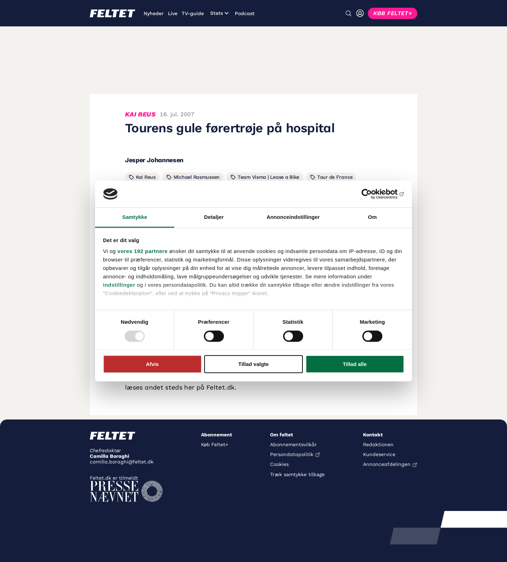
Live (172, 13)
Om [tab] (372, 217)
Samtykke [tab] (134, 217)
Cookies (279, 464)
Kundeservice (379, 454)
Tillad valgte (253, 364)
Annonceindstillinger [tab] (293, 217)
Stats (219, 13)
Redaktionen (378, 444)
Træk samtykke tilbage (297, 474)
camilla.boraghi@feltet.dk (122, 462)
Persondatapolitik (291, 454)
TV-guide (193, 13)
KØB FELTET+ (392, 13)
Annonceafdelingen (387, 464)
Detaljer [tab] (214, 217)
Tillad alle (355, 364)
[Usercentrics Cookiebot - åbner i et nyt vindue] (373, 194)
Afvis (152, 364)
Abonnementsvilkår (293, 444)
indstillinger (119, 285)
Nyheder (154, 13)
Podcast (245, 13)
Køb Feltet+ (214, 444)
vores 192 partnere (143, 251)
